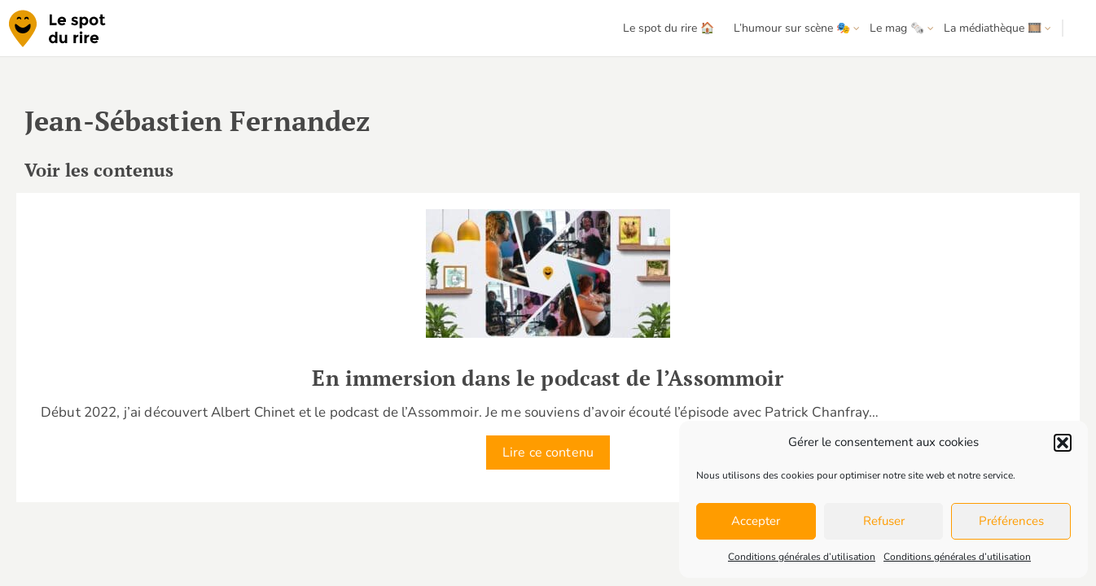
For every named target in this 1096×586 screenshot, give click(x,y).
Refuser (884, 521)
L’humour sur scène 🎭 (792, 28)
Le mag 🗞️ (897, 28)
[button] (1062, 443)
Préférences (1011, 521)
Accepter (755, 521)
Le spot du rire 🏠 (668, 28)
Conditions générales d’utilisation (801, 556)
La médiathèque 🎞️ (992, 28)
